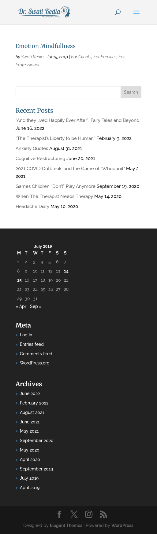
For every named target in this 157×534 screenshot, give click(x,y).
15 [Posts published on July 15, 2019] (19, 280)
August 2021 (32, 412)
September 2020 (37, 440)
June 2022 (30, 393)
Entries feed (32, 344)
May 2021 (29, 431)
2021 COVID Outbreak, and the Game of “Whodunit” (70, 168)
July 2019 (29, 478)
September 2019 (36, 468)
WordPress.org (35, 362)
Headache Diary (32, 206)
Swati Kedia (32, 56)
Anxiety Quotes (32, 148)
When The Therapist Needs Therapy (54, 196)
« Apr (21, 306)
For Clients (81, 56)
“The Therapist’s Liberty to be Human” (55, 138)
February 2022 (34, 402)
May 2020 (29, 450)
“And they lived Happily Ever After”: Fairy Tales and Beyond (77, 120)
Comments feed (36, 353)
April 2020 (30, 459)
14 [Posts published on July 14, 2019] (66, 271)
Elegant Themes (66, 525)
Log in (26, 334)
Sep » (36, 306)
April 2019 (29, 487)
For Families (105, 56)
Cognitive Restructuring (40, 158)
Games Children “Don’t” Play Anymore (55, 186)
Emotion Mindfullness (46, 45)
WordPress (122, 525)
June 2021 (29, 421)
